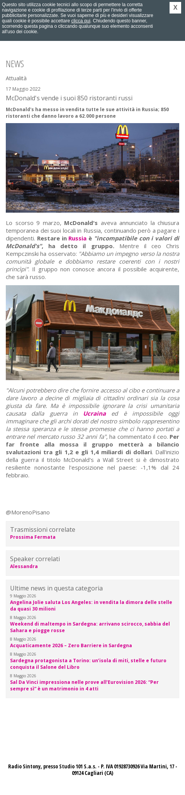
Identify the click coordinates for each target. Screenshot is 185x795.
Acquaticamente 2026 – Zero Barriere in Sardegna (71, 645)
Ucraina (94, 413)
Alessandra (24, 566)
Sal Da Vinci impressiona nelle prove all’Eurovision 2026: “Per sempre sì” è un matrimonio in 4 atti (84, 685)
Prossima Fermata (33, 537)
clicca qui (80, 21)
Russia (77, 238)
